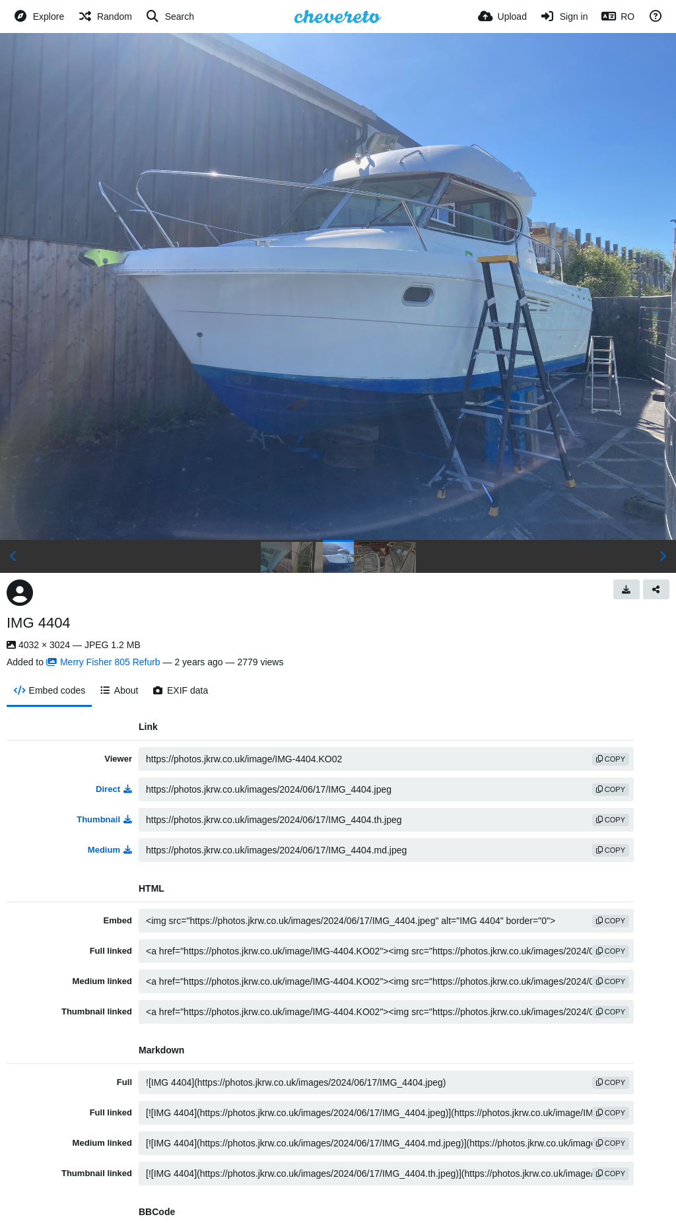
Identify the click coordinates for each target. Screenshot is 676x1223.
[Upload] (502, 16)
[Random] (104, 16)
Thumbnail (104, 819)
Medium (110, 850)
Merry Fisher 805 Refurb (103, 662)
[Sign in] (564, 16)
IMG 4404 (39, 622)
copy (610, 759)
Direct (114, 789)
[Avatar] (20, 592)
